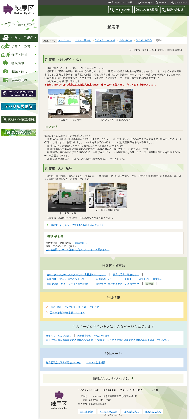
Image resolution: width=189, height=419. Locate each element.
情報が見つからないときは (111, 378)
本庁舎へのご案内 (108, 411)
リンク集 (154, 390)
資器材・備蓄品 (144, 40)
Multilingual (147, 2)
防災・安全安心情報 (105, 40)
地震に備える (125, 40)
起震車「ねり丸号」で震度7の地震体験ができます (77, 225)
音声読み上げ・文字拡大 (123, 2)
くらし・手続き (83, 40)
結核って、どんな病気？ (59, 335)
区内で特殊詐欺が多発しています (67, 312)
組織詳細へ (81, 243)
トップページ (64, 40)
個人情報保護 (109, 390)
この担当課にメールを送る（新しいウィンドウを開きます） (78, 249)
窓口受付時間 (86, 411)
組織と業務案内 (131, 411)
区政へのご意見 (153, 411)
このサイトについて (89, 390)
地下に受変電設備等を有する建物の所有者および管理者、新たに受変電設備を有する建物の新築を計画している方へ (107, 340)
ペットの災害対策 (95, 362)
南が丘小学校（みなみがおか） (93, 335)
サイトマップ (181, 2)
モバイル (163, 2)
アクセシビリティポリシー (132, 390)
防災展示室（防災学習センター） (63, 362)
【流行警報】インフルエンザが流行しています (74, 307)
